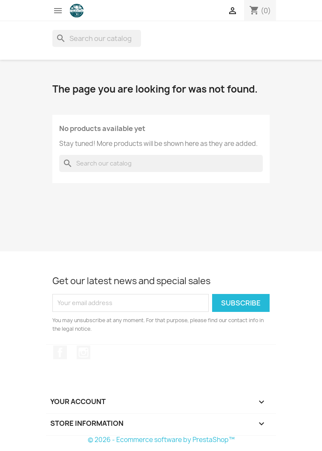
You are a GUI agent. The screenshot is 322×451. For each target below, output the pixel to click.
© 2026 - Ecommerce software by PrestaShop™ (161, 439)
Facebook (60, 352)
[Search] (96, 38)
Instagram (83, 352)
